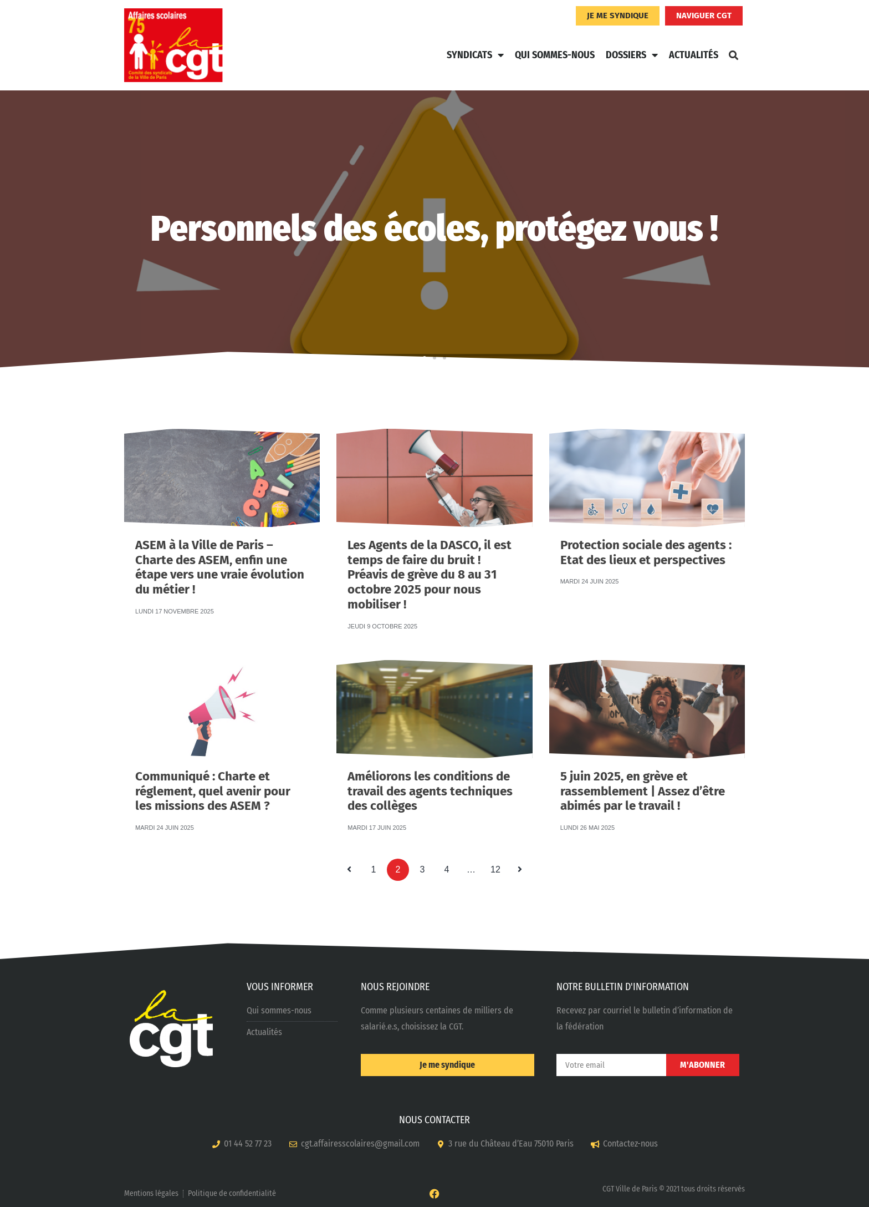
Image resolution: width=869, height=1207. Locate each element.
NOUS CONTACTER (434, 1120)
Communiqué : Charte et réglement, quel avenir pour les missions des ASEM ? (212, 771)
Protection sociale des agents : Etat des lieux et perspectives (646, 540)
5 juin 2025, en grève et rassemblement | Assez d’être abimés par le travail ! (642, 772)
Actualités (693, 55)
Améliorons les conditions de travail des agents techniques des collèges (430, 771)
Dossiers (632, 54)
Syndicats (475, 54)
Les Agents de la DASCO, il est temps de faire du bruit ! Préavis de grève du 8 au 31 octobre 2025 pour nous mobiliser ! (429, 543)
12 (498, 866)
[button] (733, 54)
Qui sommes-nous (555, 55)
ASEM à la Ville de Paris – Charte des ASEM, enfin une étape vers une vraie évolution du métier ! (219, 542)
